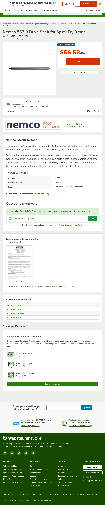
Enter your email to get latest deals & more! (26, 407)
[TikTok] (26, 453)
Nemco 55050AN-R (14, 318)
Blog (31, 466)
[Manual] (19, 264)
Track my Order (92, 472)
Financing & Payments (67, 476)
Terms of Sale (8, 494)
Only (62, 48)
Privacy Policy (78, 225)
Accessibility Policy (52, 494)
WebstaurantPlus (10, 466)
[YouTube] (12, 453)
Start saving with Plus (30, 426)
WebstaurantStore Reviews (41, 482)
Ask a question (22, 39)
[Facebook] (19, 453)
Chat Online (89, 477)
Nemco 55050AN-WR (15, 314)
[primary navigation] (8, 5)
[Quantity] (63, 61)
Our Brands (63, 469)
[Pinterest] (33, 453)
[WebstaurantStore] (37, 438)
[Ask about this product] (52, 218)
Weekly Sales (35, 473)
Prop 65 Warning (40, 193)
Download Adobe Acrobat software (62, 286)
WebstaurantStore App (12, 473)
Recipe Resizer (9, 479)
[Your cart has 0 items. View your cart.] (98, 5)
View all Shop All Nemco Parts (75, 125)
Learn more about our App (80, 426)
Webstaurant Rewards (12, 469)
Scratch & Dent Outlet (39, 469)
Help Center (92, 467)
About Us (62, 466)
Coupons (33, 476)
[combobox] (52, 12)
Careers (61, 473)
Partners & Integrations (12, 482)
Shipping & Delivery (92, 481)
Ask (92, 218)
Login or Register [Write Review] (52, 384)
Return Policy (63, 486)
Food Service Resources (40, 479)
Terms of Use (64, 225)
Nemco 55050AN (14, 309)
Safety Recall (35, 486)
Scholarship (63, 479)
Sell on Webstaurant (66, 482)
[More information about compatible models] (30, 299)
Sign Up (86, 407)
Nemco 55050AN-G (14, 305)
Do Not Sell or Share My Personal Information (81, 494)
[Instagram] (5, 453)
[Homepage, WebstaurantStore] (52, 4)
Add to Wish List (80, 72)
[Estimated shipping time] (47, 106)
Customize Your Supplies (13, 476)
